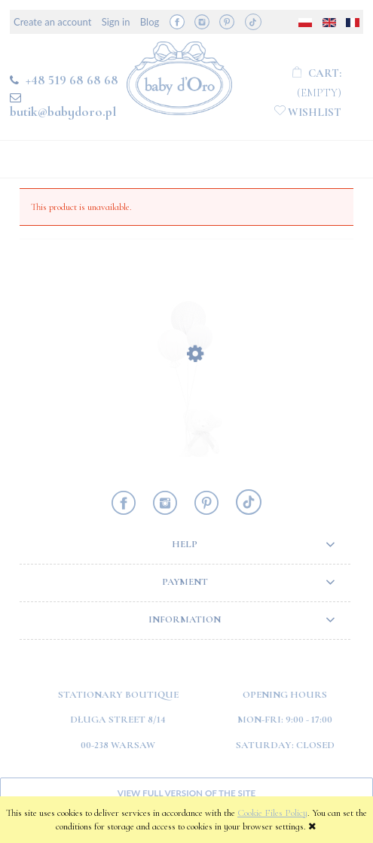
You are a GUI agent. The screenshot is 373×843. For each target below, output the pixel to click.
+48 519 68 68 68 (72, 80)
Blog (149, 22)
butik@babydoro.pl (63, 111)
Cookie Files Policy (272, 813)
